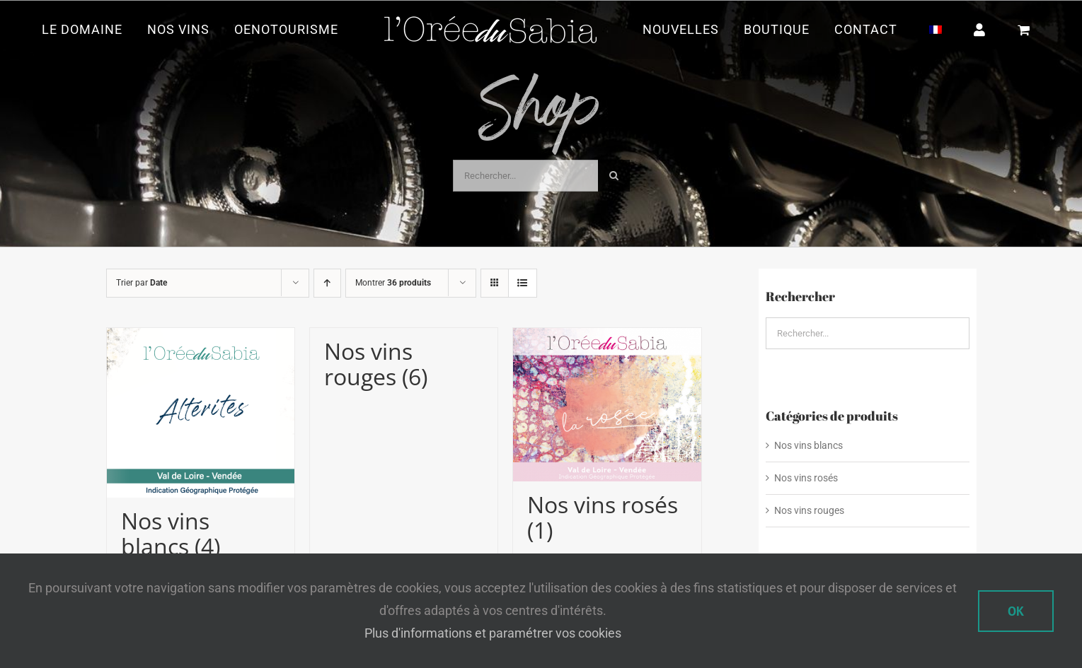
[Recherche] (614, 176)
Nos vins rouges (809, 510)
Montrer (393, 283)
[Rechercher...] (525, 176)
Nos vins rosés (806, 478)
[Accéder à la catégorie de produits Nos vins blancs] (200, 449)
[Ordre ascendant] (327, 283)
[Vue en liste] (522, 283)
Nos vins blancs (808, 445)
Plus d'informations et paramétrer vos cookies (492, 633)
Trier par (141, 283)
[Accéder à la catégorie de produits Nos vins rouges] (403, 364)
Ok (1016, 611)
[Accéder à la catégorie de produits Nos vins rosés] (607, 440)
